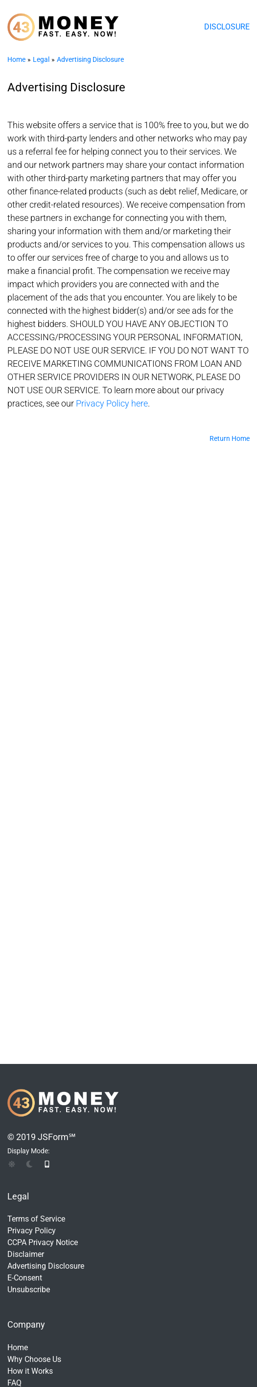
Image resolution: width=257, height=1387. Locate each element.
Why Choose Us (34, 1359)
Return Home (230, 438)
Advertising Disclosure (90, 59)
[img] (11, 1164)
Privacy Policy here (112, 403)
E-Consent (24, 1277)
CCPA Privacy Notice (42, 1242)
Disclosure (227, 26)
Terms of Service (36, 1219)
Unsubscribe (28, 1289)
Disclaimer (25, 1254)
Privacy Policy (31, 1230)
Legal (41, 59)
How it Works (30, 1371)
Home (16, 59)
